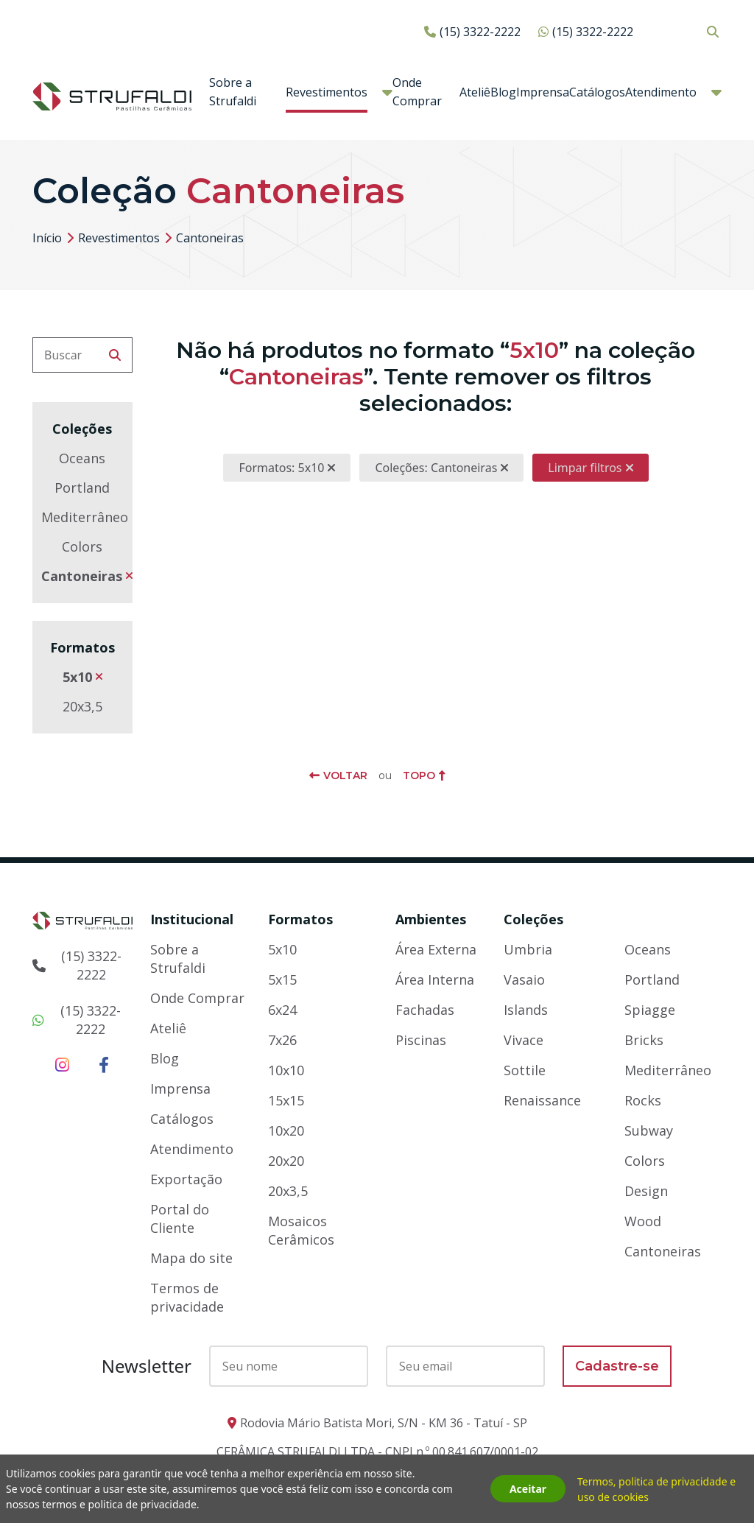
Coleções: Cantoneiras (436, 468)
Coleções (533, 919)
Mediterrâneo (84, 517)
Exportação (186, 1179)
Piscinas (420, 1040)
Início (47, 238)
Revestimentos (326, 92)
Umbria (528, 949)
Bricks (643, 1040)
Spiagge (649, 1010)
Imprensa (542, 92)
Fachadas (424, 1010)
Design (646, 1191)
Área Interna (434, 979)
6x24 (282, 1010)
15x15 (286, 1100)
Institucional (191, 919)
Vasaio (524, 979)
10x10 (286, 1070)
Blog (503, 92)
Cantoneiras (81, 576)
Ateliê (474, 92)
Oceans (82, 458)
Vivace (523, 1040)
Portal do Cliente (179, 1218)
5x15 (282, 979)
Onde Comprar (417, 91)
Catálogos (597, 92)
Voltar (345, 775)
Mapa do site (191, 1258)
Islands (526, 1010)
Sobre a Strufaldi (232, 91)
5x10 (77, 676)
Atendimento (661, 92)
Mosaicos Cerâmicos (301, 1230)
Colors (82, 546)
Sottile (525, 1070)
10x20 (286, 1130)
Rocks (642, 1100)
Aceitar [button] (528, 1489)
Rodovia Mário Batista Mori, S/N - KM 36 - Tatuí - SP (383, 1423)
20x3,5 (82, 706)
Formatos (300, 919)
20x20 (286, 1160)
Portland (82, 487)
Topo (419, 775)
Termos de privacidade (187, 1297)
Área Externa (435, 949)
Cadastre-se (617, 1366)
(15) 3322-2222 (480, 32)
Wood (642, 1221)
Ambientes (430, 919)
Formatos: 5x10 (281, 468)
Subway (648, 1130)
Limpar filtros (584, 468)
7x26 (282, 1040)
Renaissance (542, 1100)
